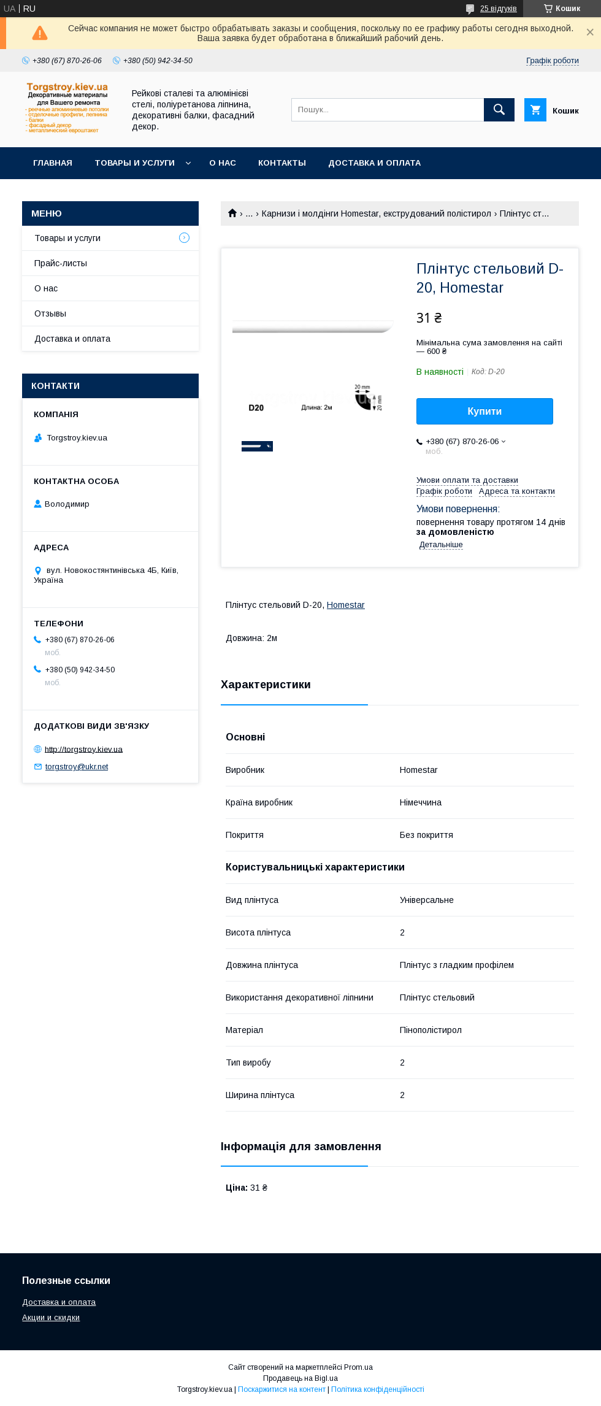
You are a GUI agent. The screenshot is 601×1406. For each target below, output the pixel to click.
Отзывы (50, 313)
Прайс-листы (60, 263)
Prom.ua (358, 1367)
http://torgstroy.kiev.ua (84, 748)
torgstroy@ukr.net (76, 766)
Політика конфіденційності (377, 1389)
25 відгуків (498, 8)
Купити (485, 411)
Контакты (282, 162)
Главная (52, 162)
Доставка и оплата (374, 162)
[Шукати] (499, 109)
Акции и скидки (51, 1317)
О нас (222, 162)
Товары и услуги (134, 162)
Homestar (346, 605)
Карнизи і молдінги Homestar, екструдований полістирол (376, 213)
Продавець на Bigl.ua (300, 1378)
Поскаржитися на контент (282, 1389)
